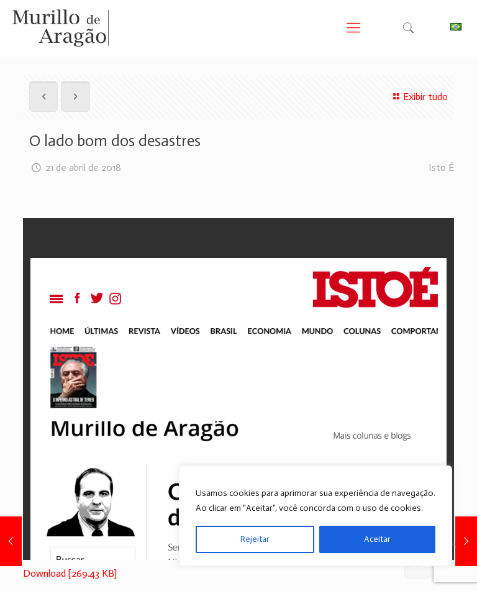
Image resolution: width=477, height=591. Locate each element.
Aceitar (377, 539)
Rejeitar (255, 539)
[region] (315, 515)
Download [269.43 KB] (70, 573)
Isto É (441, 167)
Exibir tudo (418, 97)
